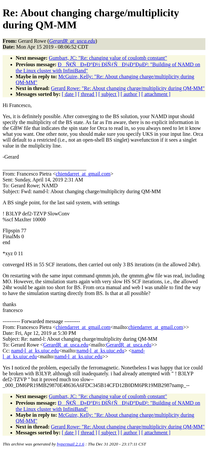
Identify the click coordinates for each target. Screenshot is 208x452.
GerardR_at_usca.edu (65, 345)
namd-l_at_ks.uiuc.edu (35, 350)
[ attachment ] (155, 94)
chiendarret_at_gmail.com (83, 174)
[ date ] (69, 94)
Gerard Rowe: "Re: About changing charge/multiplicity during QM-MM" (128, 88)
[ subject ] (108, 94)
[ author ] (130, 94)
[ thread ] (87, 94)
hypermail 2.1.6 (70, 444)
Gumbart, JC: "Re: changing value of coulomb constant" (108, 58)
